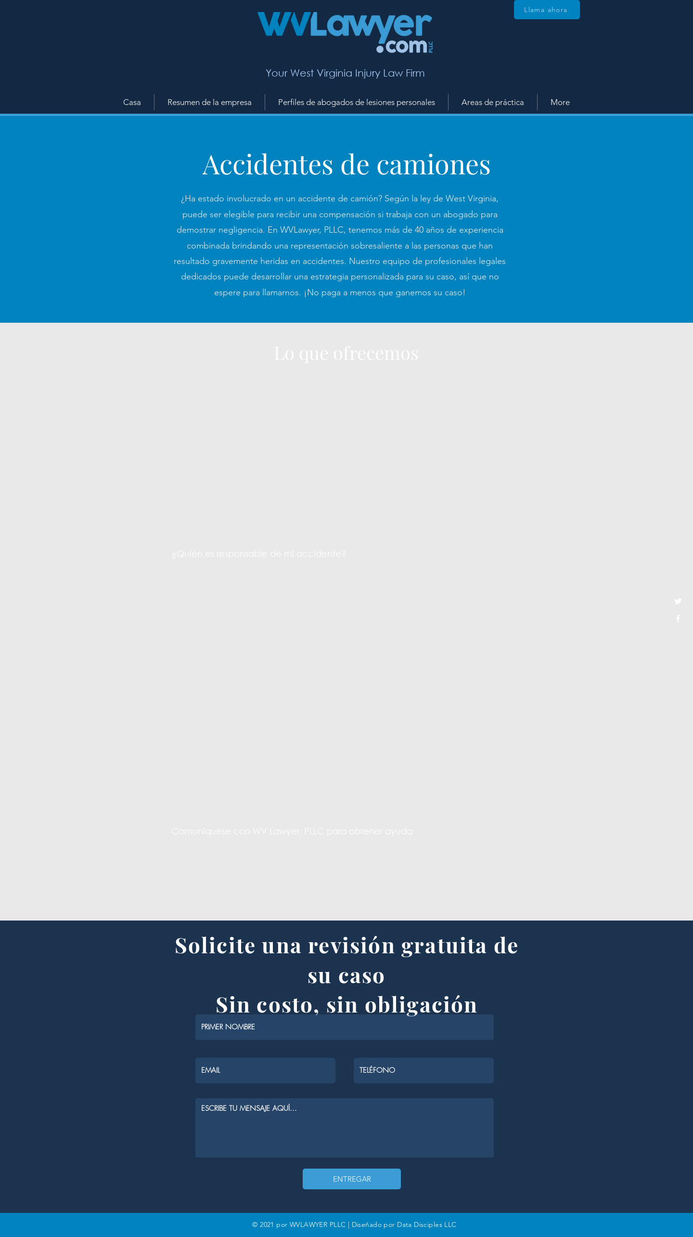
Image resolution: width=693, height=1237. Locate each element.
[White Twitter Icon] (678, 601)
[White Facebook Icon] (678, 618)
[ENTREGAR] (352, 1179)
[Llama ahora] (547, 9)
